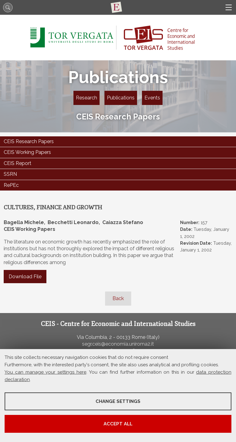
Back (118, 298)
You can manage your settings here (45, 372)
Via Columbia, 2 (94, 337)
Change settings (118, 401)
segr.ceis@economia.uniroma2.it (118, 344)
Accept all (118, 424)
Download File (25, 276)
